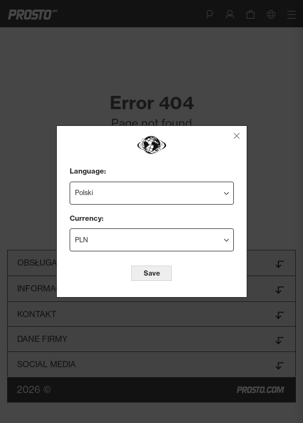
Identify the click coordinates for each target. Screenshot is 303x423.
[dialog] (151, 211)
